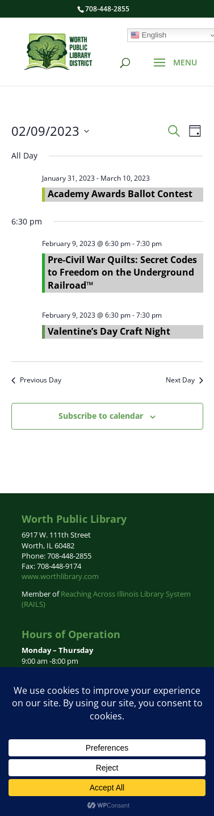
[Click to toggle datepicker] (50, 131)
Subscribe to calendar (100, 415)
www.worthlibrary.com (60, 576)
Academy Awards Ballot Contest (120, 194)
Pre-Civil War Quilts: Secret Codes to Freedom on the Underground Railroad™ (122, 272)
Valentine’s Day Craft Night (109, 331)
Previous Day (36, 380)
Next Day (184, 380)
